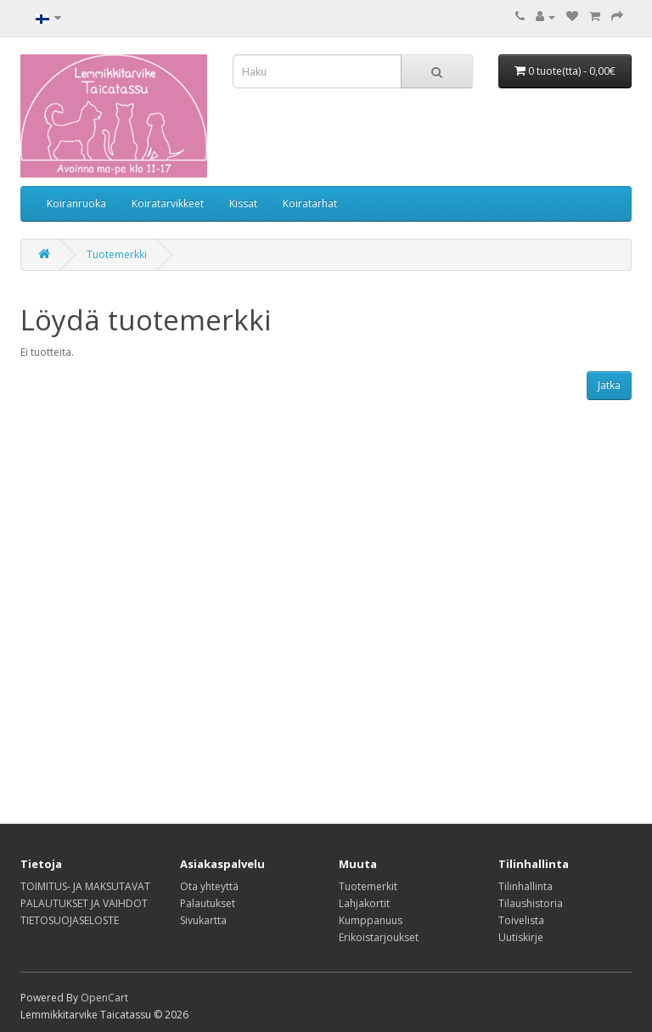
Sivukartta (203, 920)
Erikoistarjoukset (379, 937)
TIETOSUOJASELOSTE (69, 920)
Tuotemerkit (368, 886)
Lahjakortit (364, 903)
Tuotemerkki (117, 254)
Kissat (243, 203)
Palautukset (207, 903)
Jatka (609, 385)
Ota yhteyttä (209, 886)
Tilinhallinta (525, 886)
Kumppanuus (370, 920)
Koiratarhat (310, 203)
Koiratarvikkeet (168, 203)
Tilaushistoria (530, 903)
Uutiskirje (520, 937)
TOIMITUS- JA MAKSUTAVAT (85, 886)
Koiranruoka (76, 203)
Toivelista (521, 920)
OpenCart (104, 997)
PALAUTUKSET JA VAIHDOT (84, 903)
